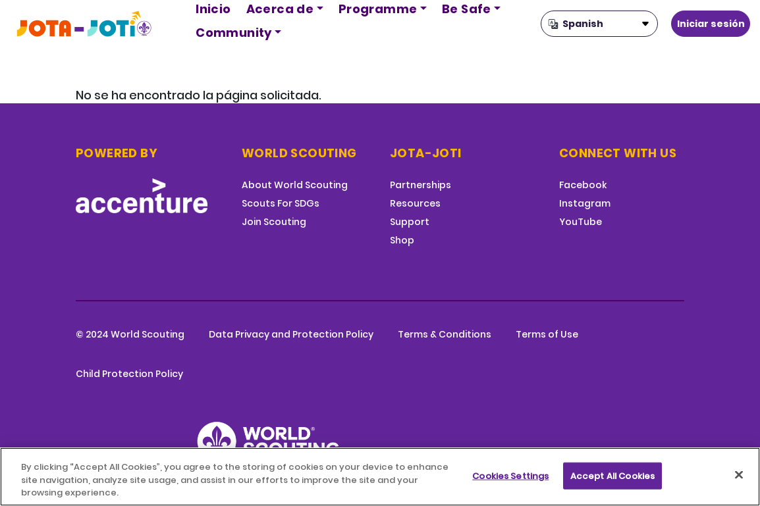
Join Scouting (274, 221)
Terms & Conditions (444, 334)
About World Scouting (295, 184)
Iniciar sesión (711, 23)
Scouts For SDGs (280, 203)
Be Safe (466, 9)
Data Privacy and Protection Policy (291, 334)
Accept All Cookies (612, 475)
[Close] (738, 474)
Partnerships (420, 184)
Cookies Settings (510, 475)
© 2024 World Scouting (130, 334)
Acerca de (280, 9)
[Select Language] (599, 23)
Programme (378, 9)
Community (234, 32)
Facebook (583, 184)
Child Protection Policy (129, 373)
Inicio (213, 9)
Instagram (585, 203)
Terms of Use (547, 334)
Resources (415, 203)
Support (409, 221)
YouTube (580, 221)
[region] (380, 476)
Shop (402, 240)
